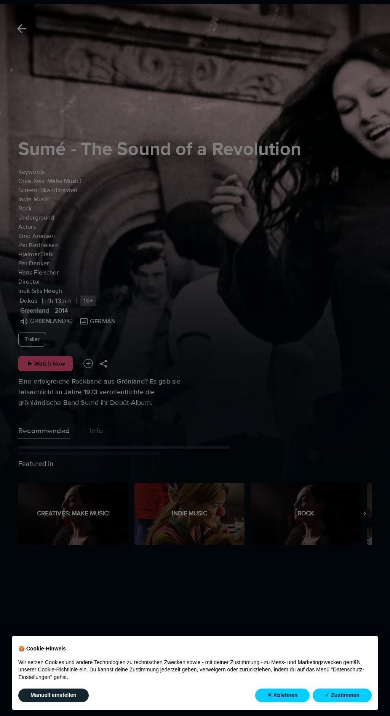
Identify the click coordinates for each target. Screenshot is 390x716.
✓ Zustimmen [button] (342, 695)
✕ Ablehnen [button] (282, 695)
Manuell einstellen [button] (53, 695)
